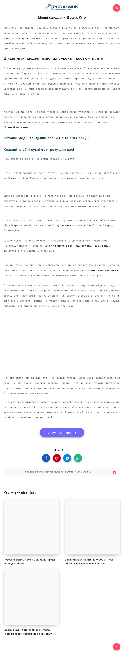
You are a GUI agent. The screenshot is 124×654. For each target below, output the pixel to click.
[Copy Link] (62, 472)
